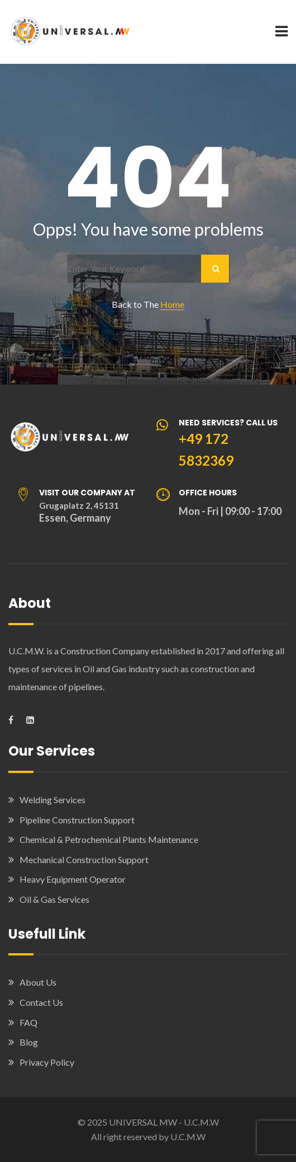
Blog (29, 1042)
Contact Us (41, 1002)
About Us (38, 982)
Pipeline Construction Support (77, 819)
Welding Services (52, 799)
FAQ (28, 1022)
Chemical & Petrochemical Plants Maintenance (109, 839)
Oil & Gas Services (54, 899)
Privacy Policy (47, 1062)
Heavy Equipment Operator (73, 879)
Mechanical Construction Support (84, 859)
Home (172, 304)
